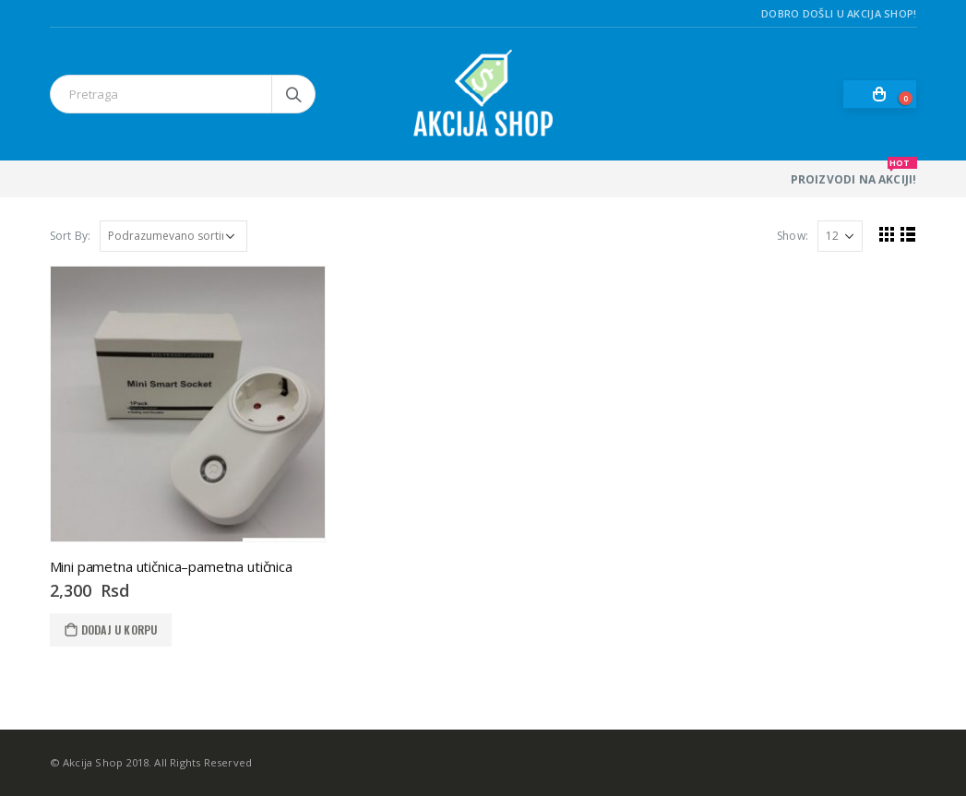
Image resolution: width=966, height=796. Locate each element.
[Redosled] (173, 236)
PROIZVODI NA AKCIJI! (854, 173)
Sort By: (70, 236)
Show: (792, 236)
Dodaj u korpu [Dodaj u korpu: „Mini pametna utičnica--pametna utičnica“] (119, 629)
